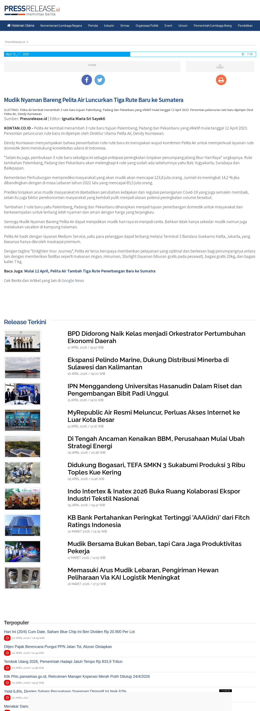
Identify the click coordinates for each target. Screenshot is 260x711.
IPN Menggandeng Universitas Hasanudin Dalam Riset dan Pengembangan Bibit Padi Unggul (155, 389)
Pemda (93, 25)
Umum (183, 25)
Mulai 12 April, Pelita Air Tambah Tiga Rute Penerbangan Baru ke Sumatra (89, 271)
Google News (73, 280)
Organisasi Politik (147, 25)
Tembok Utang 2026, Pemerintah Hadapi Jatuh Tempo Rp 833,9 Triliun (63, 661)
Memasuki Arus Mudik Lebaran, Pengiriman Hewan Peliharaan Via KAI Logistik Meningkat (143, 573)
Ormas (124, 25)
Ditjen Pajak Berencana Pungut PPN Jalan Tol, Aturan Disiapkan (58, 647)
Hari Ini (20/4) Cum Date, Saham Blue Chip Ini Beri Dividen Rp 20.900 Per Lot (69, 632)
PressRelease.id (15, 42)
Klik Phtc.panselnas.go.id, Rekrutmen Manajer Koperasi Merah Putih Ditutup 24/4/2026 (77, 676)
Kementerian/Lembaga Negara (61, 25)
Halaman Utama (20, 26)
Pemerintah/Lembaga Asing (213, 25)
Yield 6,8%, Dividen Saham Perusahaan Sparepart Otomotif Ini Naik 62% (65, 691)
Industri (109, 25)
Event (168, 25)
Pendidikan (245, 25)
